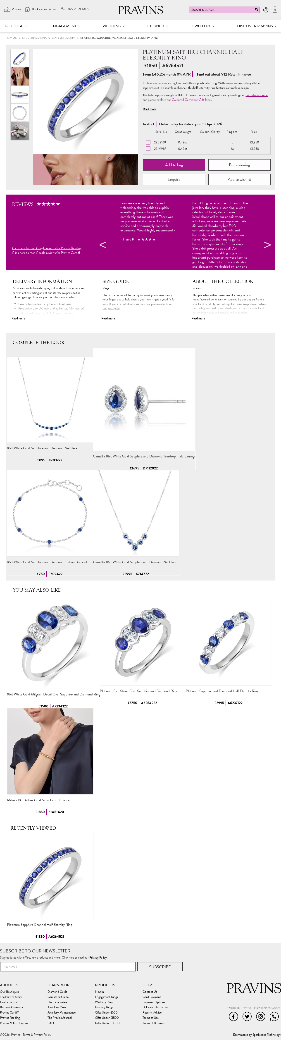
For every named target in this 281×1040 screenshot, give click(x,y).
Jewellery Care (57, 1007)
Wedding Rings (104, 1002)
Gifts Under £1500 (107, 1018)
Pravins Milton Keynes (14, 1023)
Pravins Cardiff (9, 1012)
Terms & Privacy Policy (37, 1035)
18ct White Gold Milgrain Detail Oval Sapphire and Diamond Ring (53, 694)
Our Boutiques (9, 992)
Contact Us (150, 992)
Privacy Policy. (98, 957)
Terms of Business (153, 1023)
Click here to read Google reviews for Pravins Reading (46, 248)
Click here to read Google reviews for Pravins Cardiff (46, 252)
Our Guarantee (57, 1002)
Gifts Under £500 (106, 1012)
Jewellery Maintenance (62, 1012)
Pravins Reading (10, 1018)
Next (266, 245)
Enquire (174, 179)
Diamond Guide (57, 992)
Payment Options (154, 1002)
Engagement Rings (106, 997)
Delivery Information (156, 1007)
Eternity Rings (104, 1007)
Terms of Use (151, 1018)
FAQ (51, 1023)
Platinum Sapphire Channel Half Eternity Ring (39, 924)
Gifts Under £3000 (107, 1023)
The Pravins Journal (60, 1018)
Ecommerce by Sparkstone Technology (257, 1035)
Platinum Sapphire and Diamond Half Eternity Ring (222, 691)
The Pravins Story (11, 997)
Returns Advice (152, 1012)
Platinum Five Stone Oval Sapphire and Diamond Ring (138, 691)
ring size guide (110, 308)
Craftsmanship (9, 1002)
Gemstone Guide (256, 95)
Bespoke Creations (11, 1007)
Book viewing (239, 165)
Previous (102, 245)
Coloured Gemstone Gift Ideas (192, 99)
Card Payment (152, 997)
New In (99, 992)
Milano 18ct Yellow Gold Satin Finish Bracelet (39, 800)
